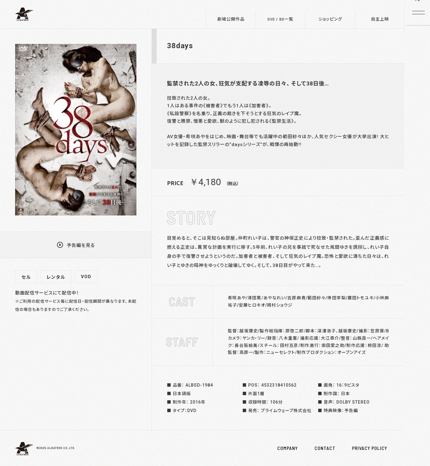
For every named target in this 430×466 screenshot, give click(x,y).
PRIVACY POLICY (369, 448)
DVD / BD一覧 (280, 19)
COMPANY (287, 448)
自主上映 (380, 19)
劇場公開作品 (231, 19)
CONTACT (325, 448)
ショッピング (330, 19)
